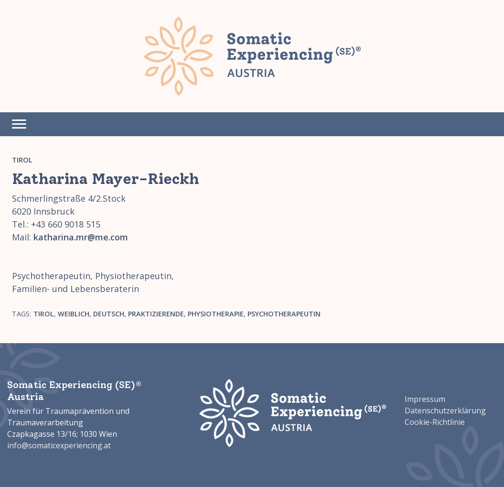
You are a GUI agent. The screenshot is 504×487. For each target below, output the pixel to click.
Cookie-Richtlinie (435, 422)
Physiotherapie (216, 313)
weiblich (73, 313)
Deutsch (108, 313)
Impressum (425, 399)
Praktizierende (156, 313)
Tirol (22, 159)
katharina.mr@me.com (80, 237)
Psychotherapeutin (284, 313)
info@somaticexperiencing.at (59, 445)
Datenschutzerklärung (445, 410)
